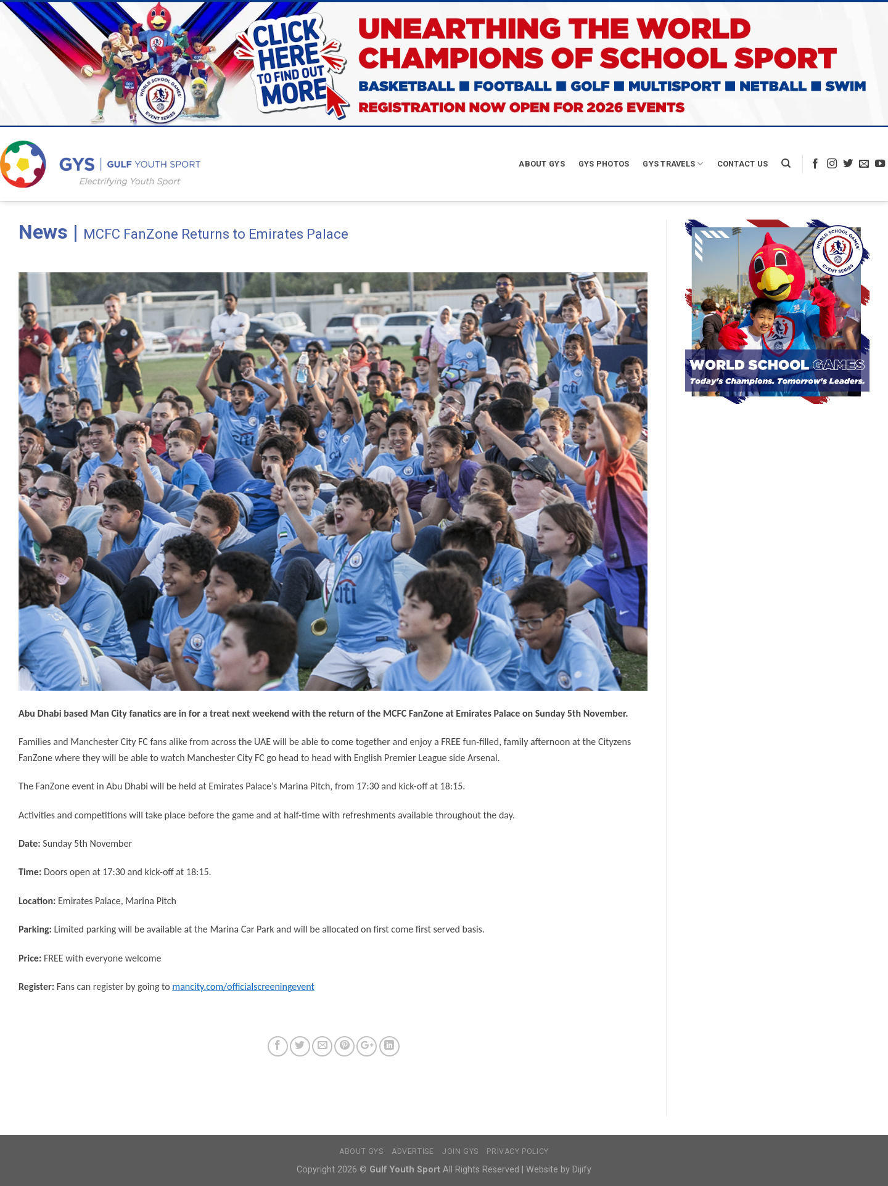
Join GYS (460, 1151)
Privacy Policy (518, 1151)
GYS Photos (604, 163)
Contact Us (742, 163)
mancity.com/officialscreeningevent (243, 986)
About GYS (541, 163)
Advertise (413, 1151)
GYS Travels (673, 164)
